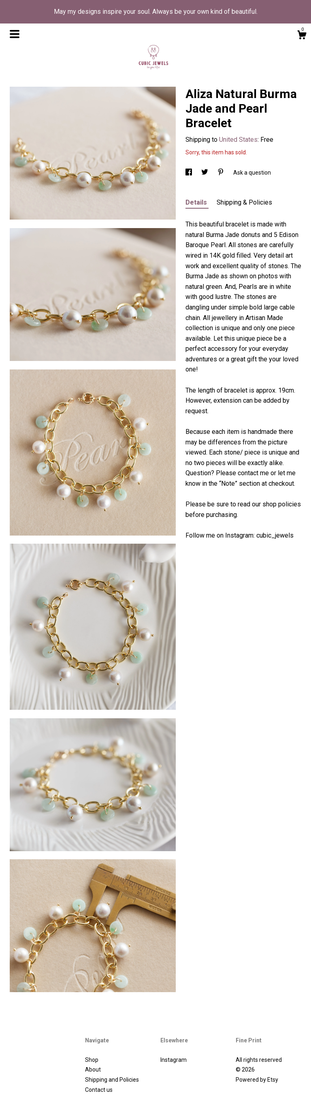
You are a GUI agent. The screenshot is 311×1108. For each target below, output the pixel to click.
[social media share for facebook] (189, 172)
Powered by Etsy (257, 1079)
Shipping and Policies (112, 1079)
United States (238, 139)
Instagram (173, 1060)
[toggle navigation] (14, 34)
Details (197, 202)
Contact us (99, 1090)
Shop (91, 1060)
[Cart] (301, 36)
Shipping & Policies (244, 202)
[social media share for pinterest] (221, 172)
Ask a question (252, 172)
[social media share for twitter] (205, 172)
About (93, 1069)
